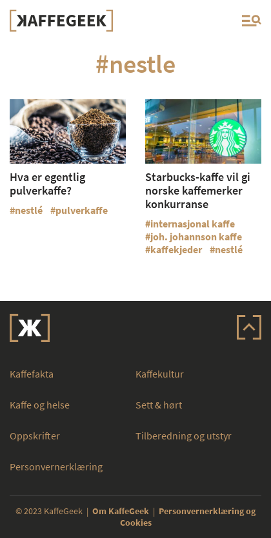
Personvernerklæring (56, 466)
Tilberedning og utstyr (184, 435)
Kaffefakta (32, 373)
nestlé (29, 210)
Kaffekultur (160, 373)
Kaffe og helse (40, 404)
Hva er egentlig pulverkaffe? (47, 183)
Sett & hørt (159, 404)
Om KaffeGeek (120, 511)
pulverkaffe (81, 210)
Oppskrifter (35, 435)
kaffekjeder (176, 249)
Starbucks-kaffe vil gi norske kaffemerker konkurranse (197, 190)
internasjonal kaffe (192, 223)
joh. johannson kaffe (196, 236)
